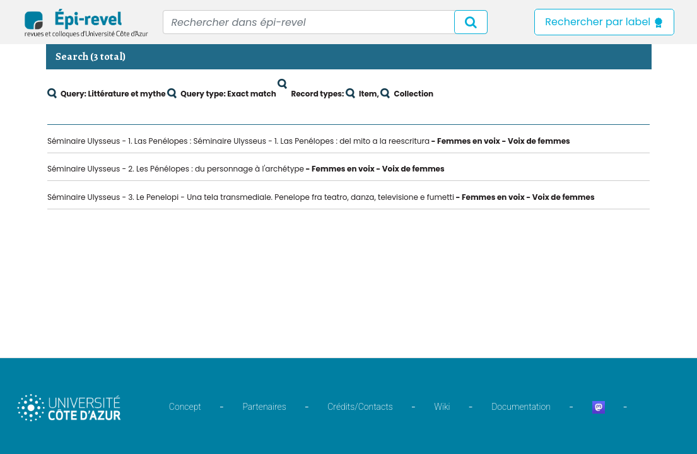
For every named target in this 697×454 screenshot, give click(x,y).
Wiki (442, 407)
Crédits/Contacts (359, 407)
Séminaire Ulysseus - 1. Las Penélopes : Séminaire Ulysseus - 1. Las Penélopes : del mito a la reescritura (238, 141)
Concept (185, 407)
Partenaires (264, 407)
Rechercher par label (604, 22)
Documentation (521, 407)
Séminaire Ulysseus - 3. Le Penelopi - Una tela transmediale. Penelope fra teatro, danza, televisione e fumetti (250, 197)
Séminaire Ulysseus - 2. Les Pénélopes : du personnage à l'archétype (175, 168)
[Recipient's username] (325, 22)
